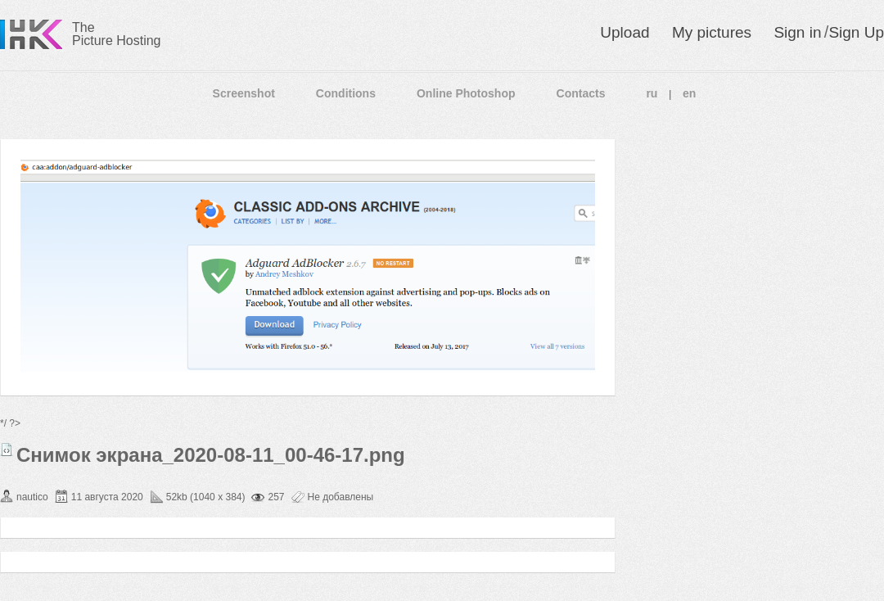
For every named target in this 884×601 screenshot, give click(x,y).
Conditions (346, 93)
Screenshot (244, 93)
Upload (624, 32)
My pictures (711, 32)
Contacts (581, 93)
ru (651, 93)
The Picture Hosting (116, 33)
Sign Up (856, 32)
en (689, 93)
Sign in (797, 32)
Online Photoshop (466, 93)
